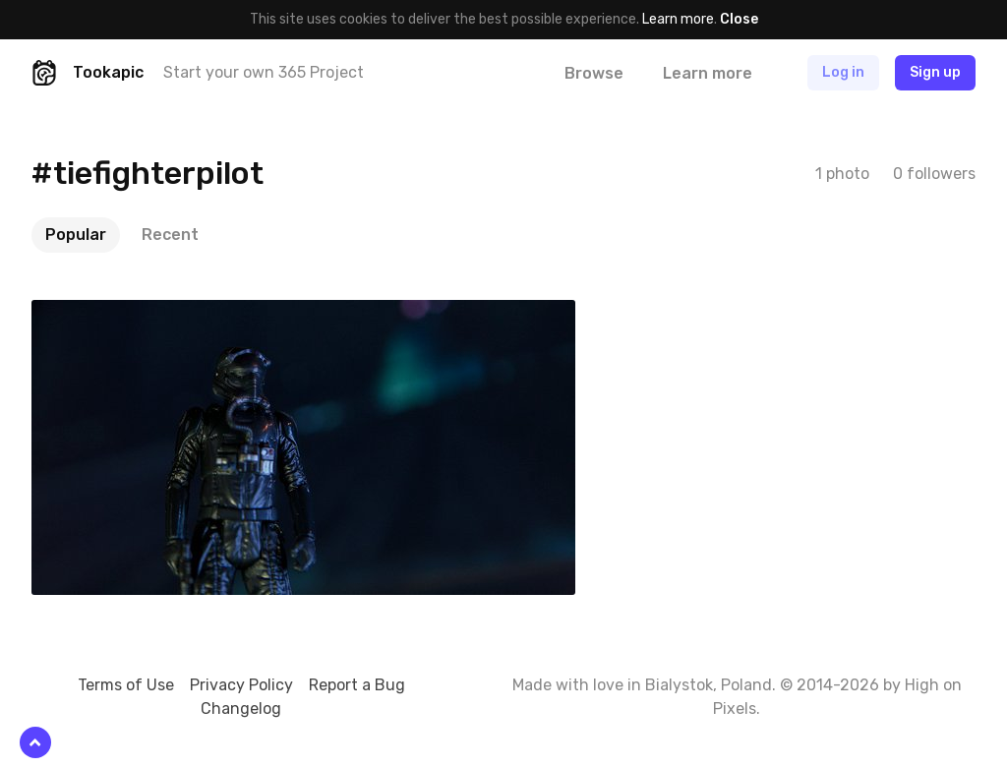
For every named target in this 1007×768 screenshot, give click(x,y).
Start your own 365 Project (263, 72)
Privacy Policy (241, 685)
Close (739, 19)
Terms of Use (126, 685)
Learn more (678, 19)
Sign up (935, 72)
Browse (593, 73)
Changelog (241, 708)
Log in (843, 72)
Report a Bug (357, 685)
